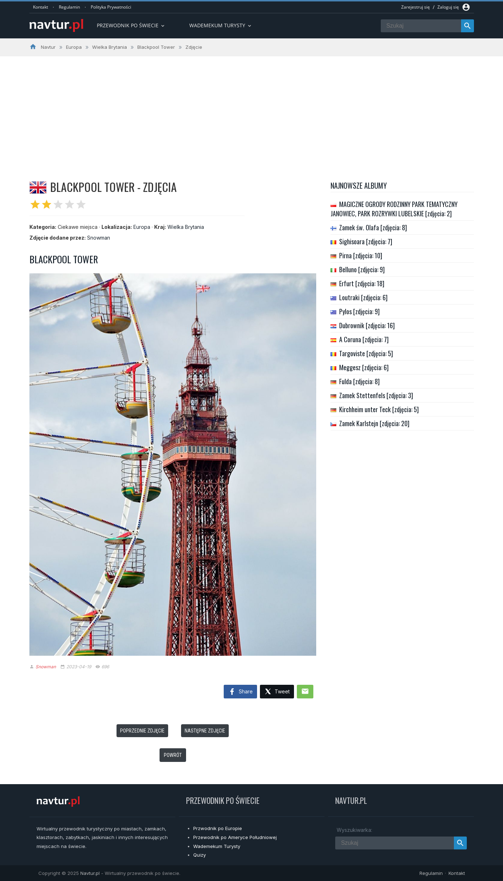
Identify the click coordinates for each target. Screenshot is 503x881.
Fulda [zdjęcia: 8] (359, 381)
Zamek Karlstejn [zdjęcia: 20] (374, 423)
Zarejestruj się (415, 7)
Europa (141, 227)
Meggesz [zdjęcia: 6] (364, 367)
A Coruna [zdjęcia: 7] (364, 339)
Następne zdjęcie (205, 731)
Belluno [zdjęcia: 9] (362, 269)
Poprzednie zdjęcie (142, 731)
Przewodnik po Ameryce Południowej (235, 837)
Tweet (277, 692)
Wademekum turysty (220, 25)
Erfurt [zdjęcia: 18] (361, 283)
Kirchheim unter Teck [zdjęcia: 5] (379, 409)
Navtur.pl (90, 873)
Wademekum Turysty (216, 846)
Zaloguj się (448, 7)
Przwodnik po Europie (217, 828)
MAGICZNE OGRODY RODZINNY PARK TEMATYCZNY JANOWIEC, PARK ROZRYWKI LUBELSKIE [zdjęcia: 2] (394, 208)
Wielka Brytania (185, 227)
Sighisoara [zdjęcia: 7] (365, 241)
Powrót (173, 755)
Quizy (199, 855)
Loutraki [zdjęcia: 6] (363, 297)
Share (240, 692)
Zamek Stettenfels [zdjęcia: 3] (376, 395)
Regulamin (69, 7)
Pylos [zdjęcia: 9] (359, 311)
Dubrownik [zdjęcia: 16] (367, 325)
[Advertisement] (252, 110)
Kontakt (40, 7)
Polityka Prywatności (111, 7)
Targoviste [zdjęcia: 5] (366, 353)
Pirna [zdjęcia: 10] (360, 255)
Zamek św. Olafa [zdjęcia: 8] (373, 227)
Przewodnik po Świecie (131, 25)
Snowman (98, 238)
